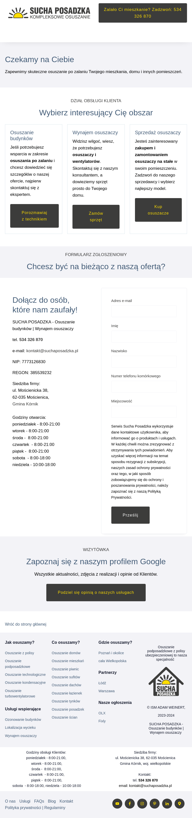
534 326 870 (31, 339)
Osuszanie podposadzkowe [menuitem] (17, 663)
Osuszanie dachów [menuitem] (66, 685)
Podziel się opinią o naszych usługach (96, 592)
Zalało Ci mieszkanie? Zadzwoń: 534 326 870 (143, 13)
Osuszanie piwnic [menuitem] (65, 669)
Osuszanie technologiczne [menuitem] (25, 675)
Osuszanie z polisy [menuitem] (19, 653)
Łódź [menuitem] (102, 683)
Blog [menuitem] (52, 801)
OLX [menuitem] (102, 713)
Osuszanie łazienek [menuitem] (67, 693)
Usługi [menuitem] (24, 801)
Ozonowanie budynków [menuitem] (23, 720)
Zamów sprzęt (96, 216)
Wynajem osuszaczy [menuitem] (21, 736)
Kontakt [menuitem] (66, 801)
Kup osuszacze (158, 210)
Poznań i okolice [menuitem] (111, 653)
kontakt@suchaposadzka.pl (52, 350)
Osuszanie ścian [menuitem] (64, 717)
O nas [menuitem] (10, 801)
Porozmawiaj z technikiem (34, 216)
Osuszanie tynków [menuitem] (66, 701)
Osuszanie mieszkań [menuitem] (68, 661)
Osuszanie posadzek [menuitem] (68, 709)
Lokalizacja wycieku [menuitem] (20, 728)
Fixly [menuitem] (102, 721)
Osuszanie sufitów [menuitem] (66, 677)
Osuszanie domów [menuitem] (66, 653)
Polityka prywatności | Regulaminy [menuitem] (35, 808)
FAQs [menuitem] (39, 801)
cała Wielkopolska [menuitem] (113, 661)
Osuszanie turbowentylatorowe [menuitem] (20, 693)
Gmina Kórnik (25, 404)
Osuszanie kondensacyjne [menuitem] (25, 683)
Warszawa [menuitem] (107, 691)
